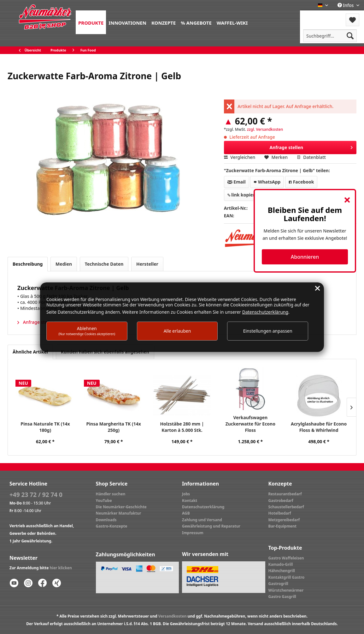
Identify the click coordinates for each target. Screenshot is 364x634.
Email (236, 182)
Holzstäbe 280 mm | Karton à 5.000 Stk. (182, 427)
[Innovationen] (127, 22)
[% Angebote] (196, 22)
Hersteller (147, 264)
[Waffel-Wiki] (232, 22)
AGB (186, 513)
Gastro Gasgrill (282, 596)
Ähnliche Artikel (30, 352)
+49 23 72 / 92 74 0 (35, 495)
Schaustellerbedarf (286, 507)
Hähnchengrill (281, 570)
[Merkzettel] (352, 20)
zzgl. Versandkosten (265, 129)
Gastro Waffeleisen (286, 558)
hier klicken (61, 568)
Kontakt (189, 500)
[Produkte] (91, 22)
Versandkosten (172, 616)
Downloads (106, 519)
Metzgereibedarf (284, 519)
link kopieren (244, 195)
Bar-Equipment (282, 526)
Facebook (301, 182)
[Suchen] (350, 35)
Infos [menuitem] (346, 5)
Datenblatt (311, 157)
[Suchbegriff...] (330, 35)
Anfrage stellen (310, 146)
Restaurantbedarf (285, 494)
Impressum (192, 532)
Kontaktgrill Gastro (286, 577)
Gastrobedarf (280, 500)
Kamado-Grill (280, 564)
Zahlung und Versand (202, 519)
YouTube (104, 500)
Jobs (186, 494)
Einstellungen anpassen (267, 331)
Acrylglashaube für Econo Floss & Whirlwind (319, 427)
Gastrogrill (278, 583)
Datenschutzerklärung (203, 507)
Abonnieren (305, 256)
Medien (64, 264)
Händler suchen (111, 494)
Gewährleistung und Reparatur (211, 526)
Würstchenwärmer (286, 590)
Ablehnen (87, 330)
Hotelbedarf (279, 513)
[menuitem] (91, 22)
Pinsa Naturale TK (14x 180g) (45, 427)
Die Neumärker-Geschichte (121, 507)
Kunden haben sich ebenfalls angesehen (105, 352)
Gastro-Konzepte (111, 526)
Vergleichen (239, 157)
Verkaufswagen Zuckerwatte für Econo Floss (250, 423)
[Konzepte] (163, 22)
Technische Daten (104, 264)
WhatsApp (267, 182)
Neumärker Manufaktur (118, 513)
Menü (317, 16)
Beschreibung (28, 264)
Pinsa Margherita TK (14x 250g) (113, 427)
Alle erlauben (177, 331)
